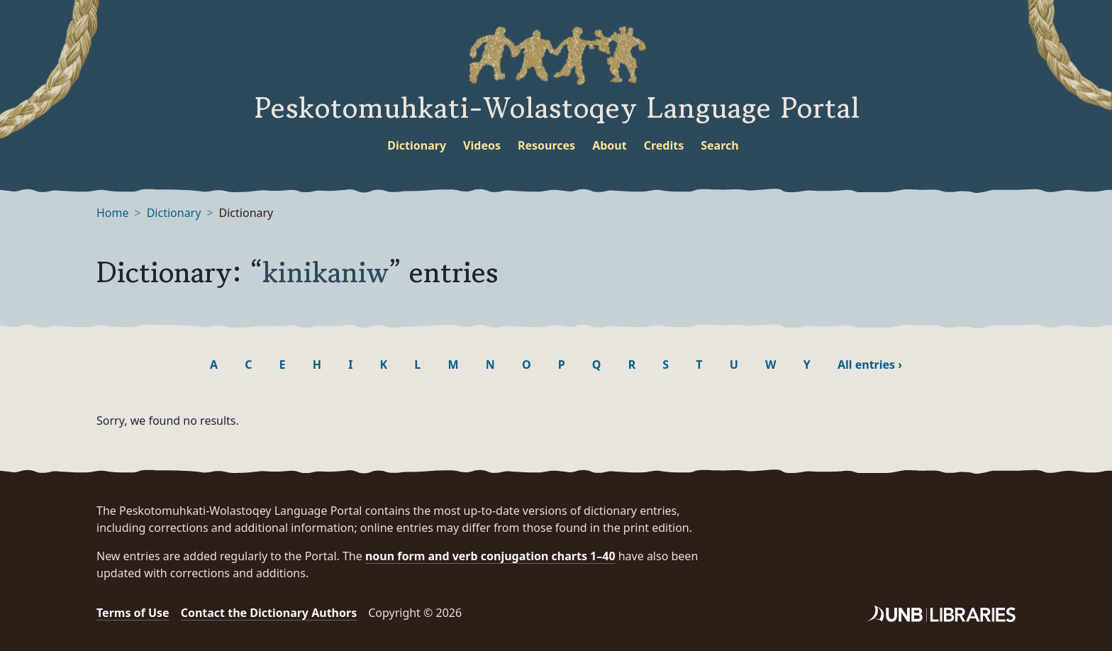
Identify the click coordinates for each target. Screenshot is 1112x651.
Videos (482, 145)
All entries (870, 364)
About (609, 145)
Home (112, 213)
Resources (546, 145)
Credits (664, 145)
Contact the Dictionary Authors (269, 613)
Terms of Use (132, 613)
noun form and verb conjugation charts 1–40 (490, 556)
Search (719, 145)
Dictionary (416, 145)
